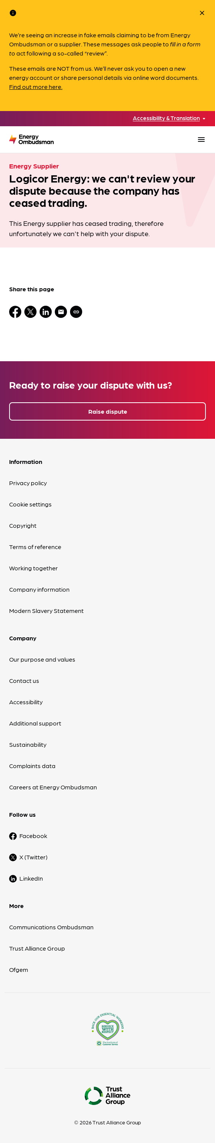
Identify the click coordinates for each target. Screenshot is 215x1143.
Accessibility (26, 702)
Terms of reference (35, 547)
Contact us (24, 680)
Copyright (23, 525)
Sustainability (27, 744)
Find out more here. (35, 86)
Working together (33, 568)
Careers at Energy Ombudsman (53, 787)
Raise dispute (107, 411)
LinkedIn (31, 878)
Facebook (33, 836)
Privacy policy (28, 483)
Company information (39, 589)
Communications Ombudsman (51, 927)
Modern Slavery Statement (46, 610)
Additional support (35, 723)
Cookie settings (30, 504)
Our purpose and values (42, 659)
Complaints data (32, 766)
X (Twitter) (33, 857)
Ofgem (18, 969)
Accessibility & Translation (166, 118)
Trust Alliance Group (37, 948)
